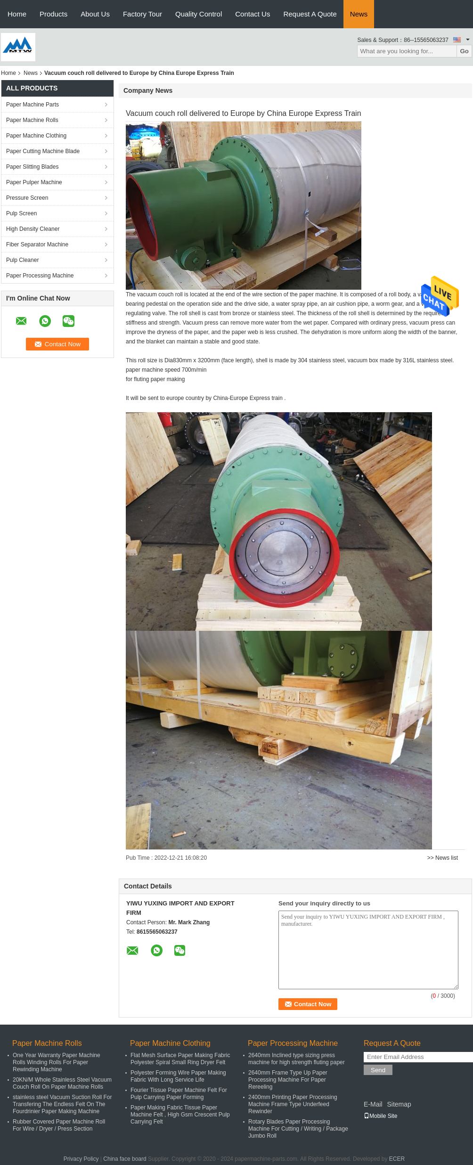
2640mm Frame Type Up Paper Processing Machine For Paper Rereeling (287, 1079)
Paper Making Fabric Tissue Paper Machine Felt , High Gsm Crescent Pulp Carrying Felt (180, 1114)
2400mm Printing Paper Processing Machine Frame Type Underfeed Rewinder (292, 1104)
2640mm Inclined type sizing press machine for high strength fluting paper (296, 1059)
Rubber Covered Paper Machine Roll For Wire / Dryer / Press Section (59, 1125)
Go (464, 51)
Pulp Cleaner (22, 260)
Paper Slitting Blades (32, 166)
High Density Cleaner (32, 229)
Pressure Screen (27, 198)
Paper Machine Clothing (36, 135)
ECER (397, 1159)
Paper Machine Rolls (32, 120)
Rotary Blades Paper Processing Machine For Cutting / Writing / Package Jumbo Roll (298, 1128)
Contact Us (252, 14)
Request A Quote (309, 14)
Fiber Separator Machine (37, 244)
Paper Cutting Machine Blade (43, 151)
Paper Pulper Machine (34, 182)
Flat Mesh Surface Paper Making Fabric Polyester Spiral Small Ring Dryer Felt (180, 1059)
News (359, 14)
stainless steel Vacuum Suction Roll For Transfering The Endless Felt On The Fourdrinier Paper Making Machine (62, 1104)
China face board (124, 1159)
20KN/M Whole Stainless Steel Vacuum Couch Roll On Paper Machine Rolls (62, 1083)
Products (53, 14)
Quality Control (198, 14)
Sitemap (399, 1104)
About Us (95, 14)
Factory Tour (142, 14)
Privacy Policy (81, 1159)
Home (17, 14)
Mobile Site (380, 1116)
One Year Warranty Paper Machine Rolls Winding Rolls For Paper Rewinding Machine (56, 1062)
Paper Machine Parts (32, 104)
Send (378, 1070)
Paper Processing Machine (39, 275)
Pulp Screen (21, 213)
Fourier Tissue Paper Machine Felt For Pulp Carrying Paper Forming (178, 1093)
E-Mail (373, 1104)
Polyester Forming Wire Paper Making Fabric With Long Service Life (178, 1076)
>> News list (442, 858)
